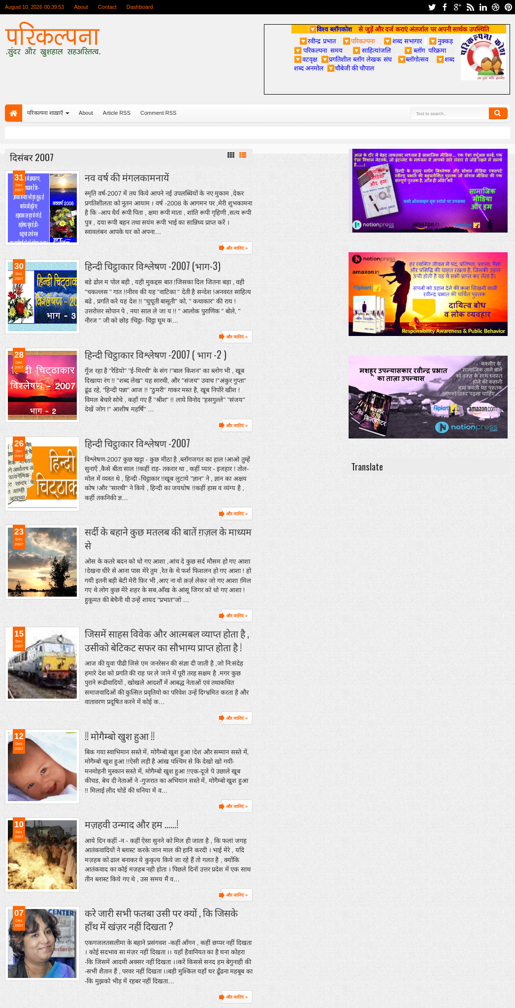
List (243, 155)
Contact (107, 7)
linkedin (483, 7)
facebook (444, 7)
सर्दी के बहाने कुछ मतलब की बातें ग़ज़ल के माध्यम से (168, 538)
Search (498, 113)
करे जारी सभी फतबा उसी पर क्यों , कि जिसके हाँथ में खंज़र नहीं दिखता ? (161, 919)
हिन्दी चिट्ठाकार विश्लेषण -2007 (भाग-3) (153, 266)
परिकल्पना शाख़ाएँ (45, 113)
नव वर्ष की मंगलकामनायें (127, 177)
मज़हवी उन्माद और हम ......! (131, 824)
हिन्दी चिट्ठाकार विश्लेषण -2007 (137, 443)
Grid (231, 155)
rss (470, 7)
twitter (431, 7)
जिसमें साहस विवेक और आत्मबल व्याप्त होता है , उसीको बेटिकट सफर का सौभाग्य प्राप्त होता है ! (167, 640)
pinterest (508, 7)
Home (13, 113)
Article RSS (116, 113)
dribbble (495, 7)
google (457, 7)
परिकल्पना (359, 40)
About (81, 7)
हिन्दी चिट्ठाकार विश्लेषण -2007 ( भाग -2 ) (155, 354)
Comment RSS (158, 113)
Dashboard (140, 7)
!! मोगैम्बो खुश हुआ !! (120, 736)
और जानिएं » (237, 248)
